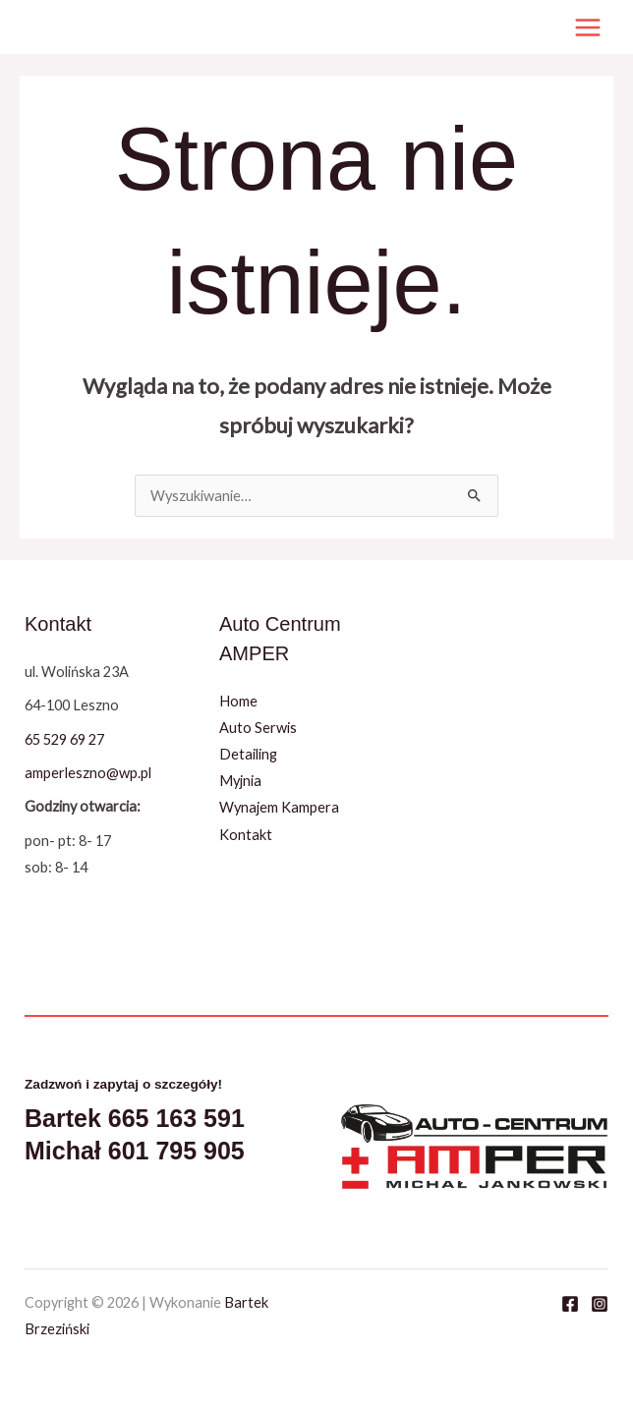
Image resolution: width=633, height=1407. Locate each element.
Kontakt (245, 834)
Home (238, 701)
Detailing (248, 754)
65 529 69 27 (64, 739)
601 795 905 (176, 1150)
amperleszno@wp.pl (88, 772)
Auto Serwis (258, 727)
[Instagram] (599, 1304)
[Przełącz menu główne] (587, 27)
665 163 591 (176, 1118)
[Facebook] (570, 1304)
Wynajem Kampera (279, 807)
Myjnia (240, 780)
